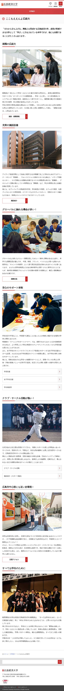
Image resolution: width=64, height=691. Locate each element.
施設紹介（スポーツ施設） (13, 476)
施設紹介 (14, 200)
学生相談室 (8, 387)
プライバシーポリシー (9, 687)
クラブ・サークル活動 (12, 468)
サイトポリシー (22, 687)
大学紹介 (32, 11)
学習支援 (7, 371)
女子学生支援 (8, 379)
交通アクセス (14, 559)
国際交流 (14, 279)
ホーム (6, 654)
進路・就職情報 (14, 116)
